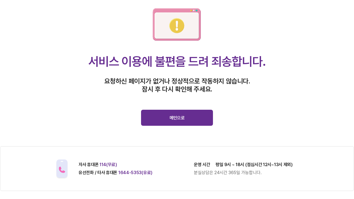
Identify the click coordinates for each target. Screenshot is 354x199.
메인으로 (177, 118)
